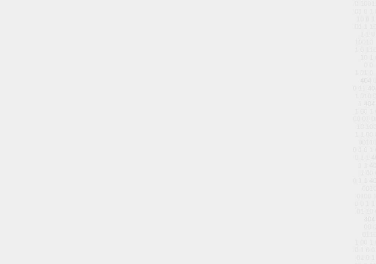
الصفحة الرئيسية (163, 122)
